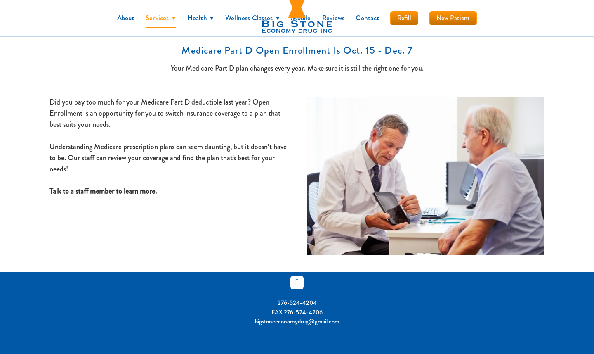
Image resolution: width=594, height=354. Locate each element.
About (125, 18)
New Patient (453, 18)
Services (161, 18)
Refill (404, 18)
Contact (367, 18)
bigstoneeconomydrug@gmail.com (297, 321)
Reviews (333, 18)
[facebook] (297, 282)
